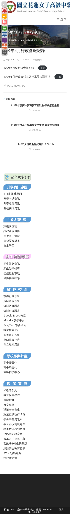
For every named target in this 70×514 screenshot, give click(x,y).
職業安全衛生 (11, 409)
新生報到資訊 (11, 263)
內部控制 (8, 400)
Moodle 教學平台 (14, 320)
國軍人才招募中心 (14, 438)
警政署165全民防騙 (15, 443)
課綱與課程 (10, 226)
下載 (42, 68)
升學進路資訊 (11, 203)
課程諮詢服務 (11, 231)
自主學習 (8, 245)
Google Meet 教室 (14, 315)
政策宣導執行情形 (14, 414)
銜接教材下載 (11, 273)
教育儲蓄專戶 (11, 395)
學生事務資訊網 (12, 419)
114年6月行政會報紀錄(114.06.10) (35, 144)
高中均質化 (10, 367)
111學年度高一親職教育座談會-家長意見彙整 (35, 105)
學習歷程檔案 (11, 240)
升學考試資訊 (11, 198)
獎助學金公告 (11, 339)
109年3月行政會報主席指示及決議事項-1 (28, 76)
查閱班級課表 (11, 310)
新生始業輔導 (11, 268)
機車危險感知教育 (14, 429)
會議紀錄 (38, 59)
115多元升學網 (12, 193)
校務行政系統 (11, 296)
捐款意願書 (10, 458)
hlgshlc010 (10, 59)
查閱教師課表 (11, 306)
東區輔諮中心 (11, 372)
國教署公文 (10, 390)
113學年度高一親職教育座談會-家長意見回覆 (35, 124)
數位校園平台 (11, 330)
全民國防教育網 (12, 434)
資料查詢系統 (11, 301)
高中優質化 (10, 362)
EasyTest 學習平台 (14, 325)
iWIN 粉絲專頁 (12, 453)
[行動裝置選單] (62, 19)
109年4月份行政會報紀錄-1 (20, 68)
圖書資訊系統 (11, 335)
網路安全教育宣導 (14, 448)
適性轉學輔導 (11, 278)
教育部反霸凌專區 (14, 424)
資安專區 (8, 405)
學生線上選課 (11, 236)
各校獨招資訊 (11, 208)
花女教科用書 (11, 344)
